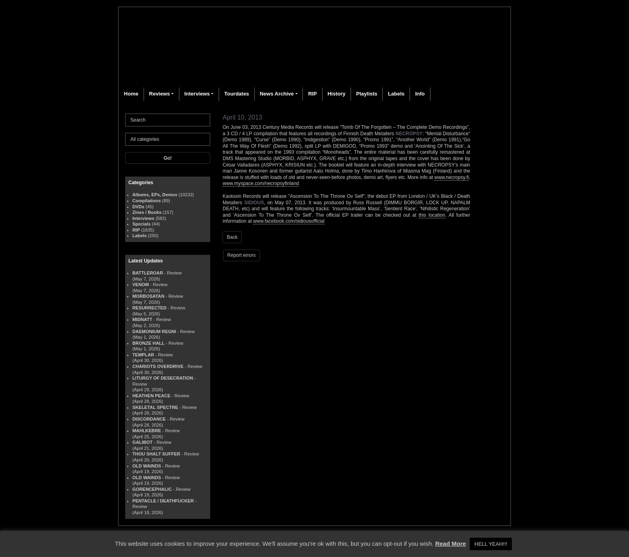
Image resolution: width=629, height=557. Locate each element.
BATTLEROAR (147, 272)
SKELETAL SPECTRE (155, 407)
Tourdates (236, 94)
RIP (312, 94)
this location (432, 215)
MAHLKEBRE (146, 430)
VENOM (140, 284)
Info (420, 94)
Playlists (366, 94)
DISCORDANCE (149, 419)
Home (131, 94)
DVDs (138, 206)
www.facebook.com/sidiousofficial (289, 221)
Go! (168, 158)
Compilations (146, 200)
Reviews (159, 94)
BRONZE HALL (148, 343)
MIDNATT (142, 319)
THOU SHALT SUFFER (156, 453)
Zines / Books (147, 212)
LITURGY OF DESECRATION (162, 378)
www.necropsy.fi (451, 177)
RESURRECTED (149, 307)
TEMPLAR (143, 354)
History (336, 94)
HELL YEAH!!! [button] (491, 544)
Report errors (241, 255)
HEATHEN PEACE (151, 395)
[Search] (167, 120)
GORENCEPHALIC (152, 489)
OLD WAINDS (146, 465)
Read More (450, 543)
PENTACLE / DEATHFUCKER (163, 500)
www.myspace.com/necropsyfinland (261, 183)
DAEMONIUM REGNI (154, 331)
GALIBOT (142, 442)
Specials (141, 224)
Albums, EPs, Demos (154, 194)
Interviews (197, 94)
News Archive (277, 94)
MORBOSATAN (148, 296)
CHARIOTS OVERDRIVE (157, 366)
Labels (396, 94)
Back (232, 237)
